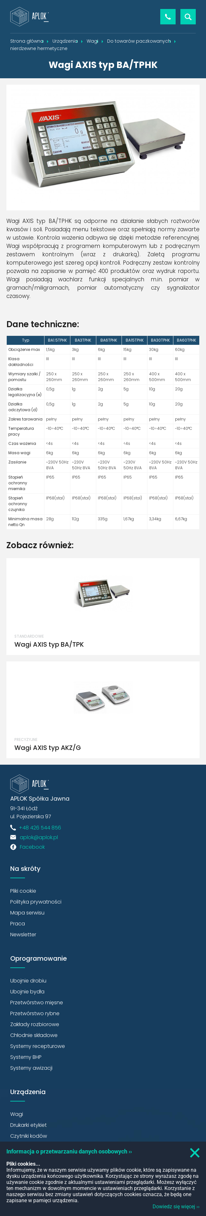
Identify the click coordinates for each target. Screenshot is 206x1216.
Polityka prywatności (35, 902)
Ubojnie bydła (27, 991)
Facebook (32, 847)
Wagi (16, 1114)
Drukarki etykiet (28, 1125)
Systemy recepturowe (37, 1046)
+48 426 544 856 (168, 16)
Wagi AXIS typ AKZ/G (47, 747)
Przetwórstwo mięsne (36, 1002)
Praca (17, 923)
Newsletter (23, 934)
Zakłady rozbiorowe (34, 1024)
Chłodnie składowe (34, 1035)
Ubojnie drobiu (28, 980)
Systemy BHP (26, 1057)
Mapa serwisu (27, 912)
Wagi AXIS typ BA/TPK (49, 644)
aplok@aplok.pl (39, 837)
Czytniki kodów (28, 1136)
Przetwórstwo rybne (34, 1013)
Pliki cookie (23, 891)
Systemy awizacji (31, 1068)
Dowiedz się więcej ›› (176, 1206)
